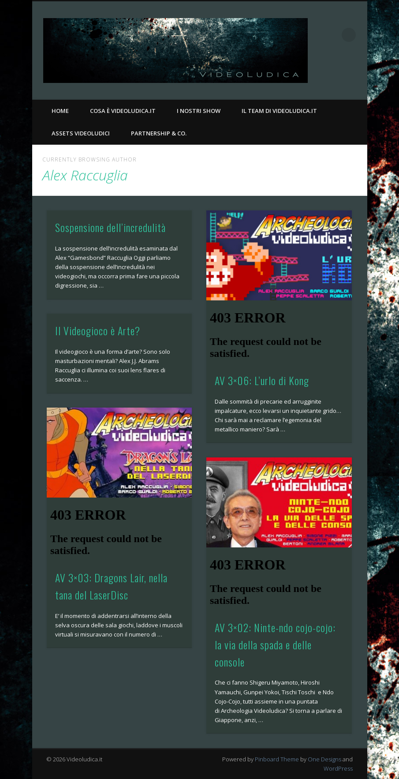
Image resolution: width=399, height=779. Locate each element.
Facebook (339, 75)
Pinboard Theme (277, 759)
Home (60, 111)
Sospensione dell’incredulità (110, 227)
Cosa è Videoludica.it (123, 111)
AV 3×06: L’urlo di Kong (262, 380)
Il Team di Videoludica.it (279, 111)
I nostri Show (198, 111)
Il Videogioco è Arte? (97, 330)
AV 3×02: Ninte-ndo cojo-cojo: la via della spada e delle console (275, 644)
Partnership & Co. (158, 133)
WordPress (338, 768)
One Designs (324, 759)
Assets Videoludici (81, 133)
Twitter (358, 75)
